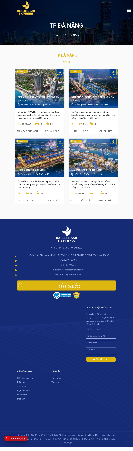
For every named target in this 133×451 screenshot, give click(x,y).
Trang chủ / (60, 35)
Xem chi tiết (52, 131)
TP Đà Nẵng (72, 35)
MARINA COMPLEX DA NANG (86, 170)
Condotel (21, 387)
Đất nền (21, 399)
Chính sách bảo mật (105, 435)
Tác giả (80, 435)
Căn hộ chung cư (25, 378)
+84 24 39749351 (68, 265)
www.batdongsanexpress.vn (68, 275)
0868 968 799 (69, 287)
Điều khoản (90, 435)
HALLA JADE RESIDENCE (31, 170)
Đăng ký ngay (101, 359)
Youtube (55, 382)
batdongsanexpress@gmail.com (68, 270)
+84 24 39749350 (68, 260)
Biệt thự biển (23, 391)
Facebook (56, 378)
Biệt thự (21, 382)
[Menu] (129, 10)
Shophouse (22, 395)
